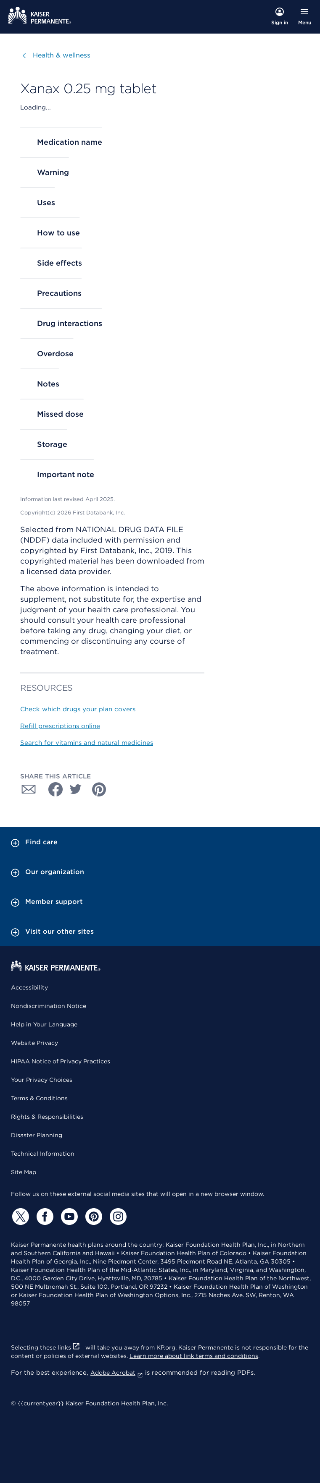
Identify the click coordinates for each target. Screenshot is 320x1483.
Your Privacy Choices (41, 1079)
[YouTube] (68, 1216)
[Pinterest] (92, 1216)
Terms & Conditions (39, 1098)
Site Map (23, 1172)
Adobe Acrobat (116, 1372)
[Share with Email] (28, 789)
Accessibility (29, 987)
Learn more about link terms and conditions (194, 1355)
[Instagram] (116, 1216)
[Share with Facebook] (52, 789)
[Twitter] (19, 1216)
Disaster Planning (36, 1135)
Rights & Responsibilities (47, 1116)
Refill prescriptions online (60, 726)
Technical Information (42, 1153)
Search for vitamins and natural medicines (86, 743)
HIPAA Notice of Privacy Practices (60, 1061)
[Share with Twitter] (75, 789)
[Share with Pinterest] (99, 789)
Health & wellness (61, 55)
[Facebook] (43, 1216)
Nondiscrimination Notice (48, 1006)
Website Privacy (34, 1042)
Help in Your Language (44, 1024)
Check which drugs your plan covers (77, 709)
